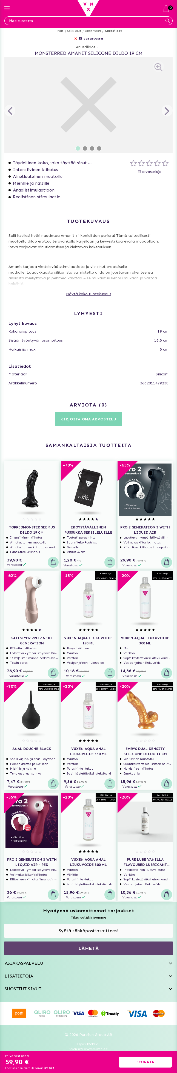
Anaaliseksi (93, 31)
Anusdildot (113, 31)
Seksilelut (74, 31)
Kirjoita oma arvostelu (88, 419)
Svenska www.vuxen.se (88, 1049)
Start (60, 31)
